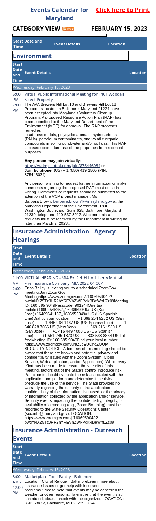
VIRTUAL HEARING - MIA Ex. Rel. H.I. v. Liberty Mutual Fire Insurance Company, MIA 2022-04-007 (73, 280)
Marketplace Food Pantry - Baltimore (58, 476)
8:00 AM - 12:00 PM (18, 484)
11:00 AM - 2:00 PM (18, 286)
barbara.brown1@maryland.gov (82, 201)
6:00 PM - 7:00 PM (17, 102)
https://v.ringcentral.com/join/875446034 (62, 165)
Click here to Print (123, 9)
